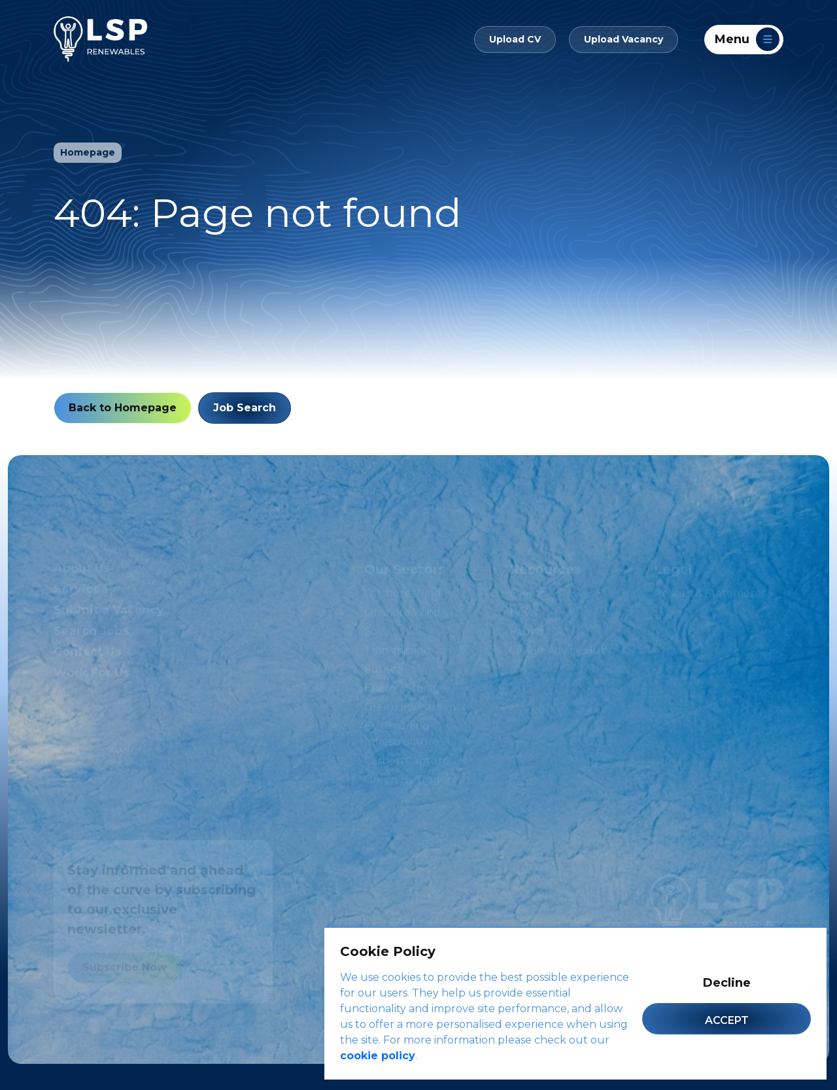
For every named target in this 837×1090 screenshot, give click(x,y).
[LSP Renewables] (100, 36)
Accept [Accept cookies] (727, 1020)
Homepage (87, 152)
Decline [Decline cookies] (727, 983)
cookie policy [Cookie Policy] (377, 1055)
